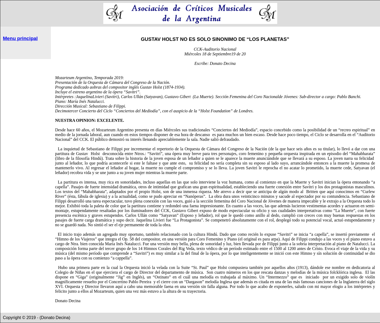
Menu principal (20, 38)
